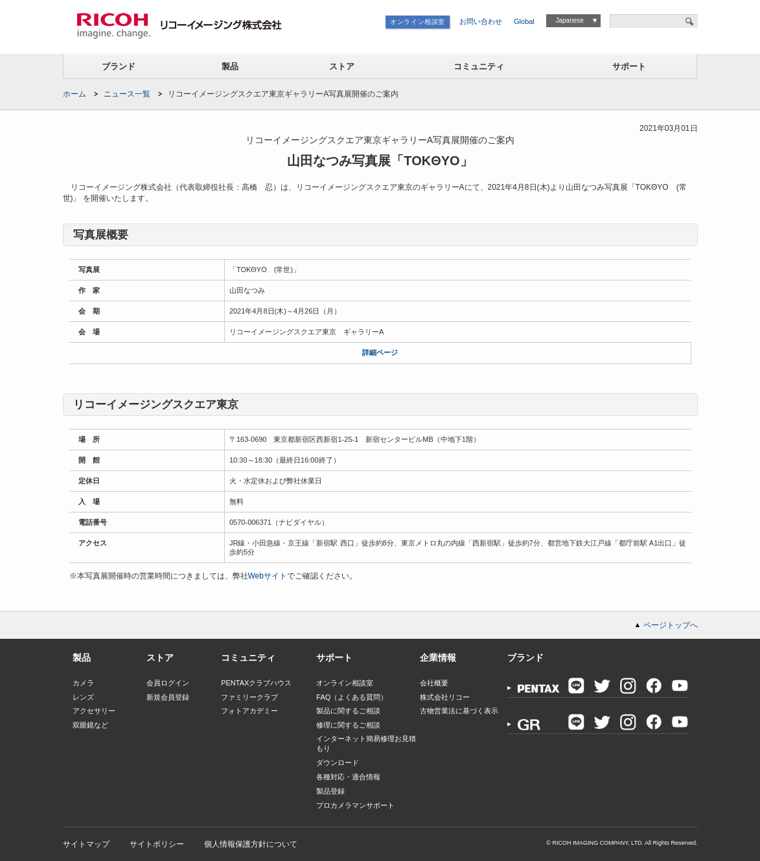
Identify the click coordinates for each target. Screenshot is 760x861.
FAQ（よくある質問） (351, 697)
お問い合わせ (480, 21)
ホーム (74, 93)
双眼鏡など (90, 725)
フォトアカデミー (249, 711)
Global (524, 21)
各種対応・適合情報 (348, 777)
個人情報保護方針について (250, 844)
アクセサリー (94, 711)
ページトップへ (670, 625)
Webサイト (267, 575)
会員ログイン (167, 683)
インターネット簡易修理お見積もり (366, 743)
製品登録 (330, 791)
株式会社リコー (445, 697)
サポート (629, 66)
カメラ (83, 683)
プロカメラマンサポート (355, 805)
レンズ (83, 697)
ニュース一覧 (127, 93)
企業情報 (438, 657)
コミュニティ (479, 66)
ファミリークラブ (249, 697)
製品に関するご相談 (348, 711)
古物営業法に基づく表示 (459, 711)
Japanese (569, 20)
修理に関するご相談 (348, 725)
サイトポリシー (157, 844)
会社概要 (434, 683)
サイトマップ (86, 844)
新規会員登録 (167, 697)
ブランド (118, 66)
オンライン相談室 (417, 21)
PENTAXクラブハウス (256, 683)
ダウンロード (337, 762)
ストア (341, 66)
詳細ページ (380, 352)
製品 (230, 66)
